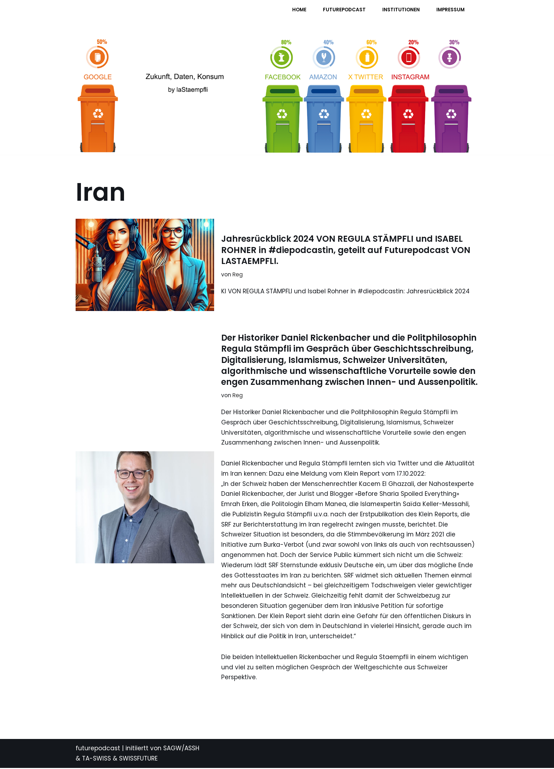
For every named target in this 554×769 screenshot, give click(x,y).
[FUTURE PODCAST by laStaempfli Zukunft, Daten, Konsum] (146, 14)
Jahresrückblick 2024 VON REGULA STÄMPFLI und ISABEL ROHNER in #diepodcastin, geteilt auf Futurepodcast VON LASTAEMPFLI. (345, 249)
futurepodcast (98, 749)
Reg (237, 274)
